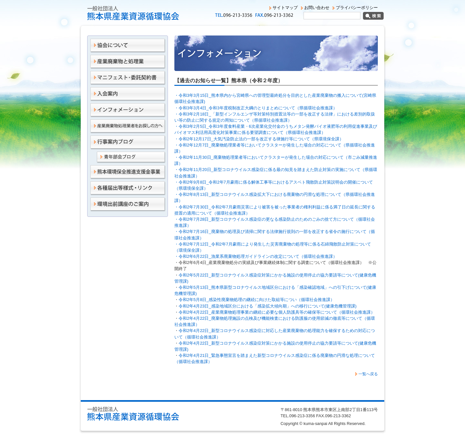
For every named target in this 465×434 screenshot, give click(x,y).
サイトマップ (285, 7)
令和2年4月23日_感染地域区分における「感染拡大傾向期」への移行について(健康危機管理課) (267, 306)
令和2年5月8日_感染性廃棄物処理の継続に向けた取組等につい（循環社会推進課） (257, 299)
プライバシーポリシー (357, 7)
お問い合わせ (316, 7)
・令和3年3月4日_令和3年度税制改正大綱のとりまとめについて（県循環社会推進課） (255, 108)
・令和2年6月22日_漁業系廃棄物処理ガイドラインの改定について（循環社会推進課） (255, 256)
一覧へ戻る (368, 374)
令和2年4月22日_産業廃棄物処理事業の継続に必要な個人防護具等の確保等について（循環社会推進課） (277, 312)
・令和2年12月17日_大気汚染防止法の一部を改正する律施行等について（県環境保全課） (259, 138)
